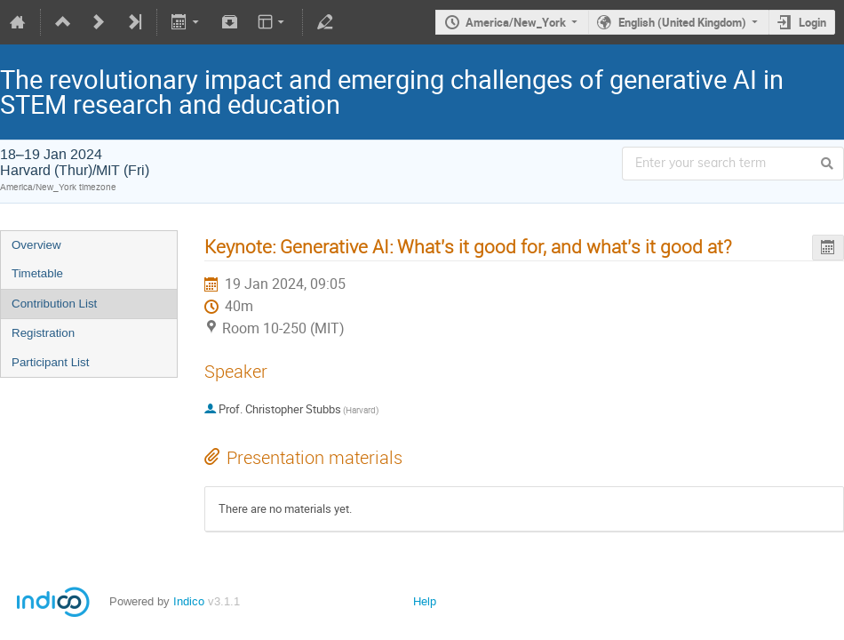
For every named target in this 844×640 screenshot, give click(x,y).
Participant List (50, 362)
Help (424, 601)
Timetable (37, 273)
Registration (43, 333)
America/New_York (516, 22)
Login (812, 22)
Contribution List (54, 303)
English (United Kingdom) (682, 22)
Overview (36, 245)
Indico (188, 601)
